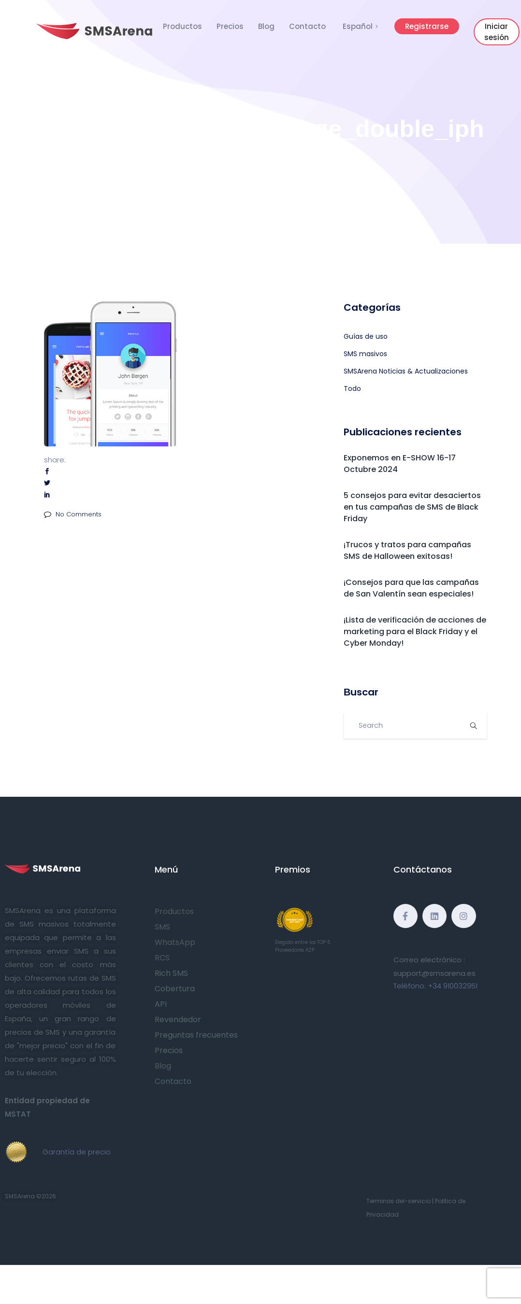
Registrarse (427, 26)
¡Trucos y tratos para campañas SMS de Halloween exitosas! (407, 550)
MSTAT (18, 1114)
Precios (230, 26)
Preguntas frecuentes (196, 1034)
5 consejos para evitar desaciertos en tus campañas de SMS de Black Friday (412, 507)
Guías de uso (366, 336)
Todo (352, 388)
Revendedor (178, 1019)
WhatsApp (175, 942)
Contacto (307, 26)
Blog (266, 26)
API (161, 1004)
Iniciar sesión (496, 31)
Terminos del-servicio (398, 1201)
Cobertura (175, 988)
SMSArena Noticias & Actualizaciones (406, 371)
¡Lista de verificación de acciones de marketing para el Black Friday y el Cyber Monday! (415, 631)
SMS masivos (365, 354)
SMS (162, 926)
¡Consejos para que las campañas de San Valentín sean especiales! (411, 588)
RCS (162, 957)
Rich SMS (171, 973)
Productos (182, 26)
